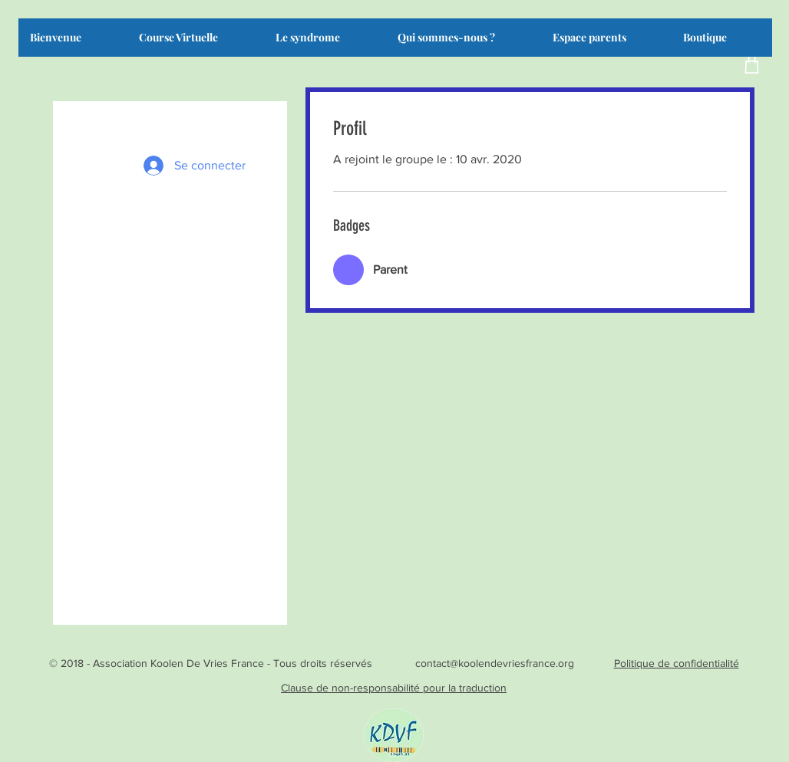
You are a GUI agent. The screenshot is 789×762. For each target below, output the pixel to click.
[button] (325, 42)
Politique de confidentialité (676, 663)
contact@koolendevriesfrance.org (494, 663)
